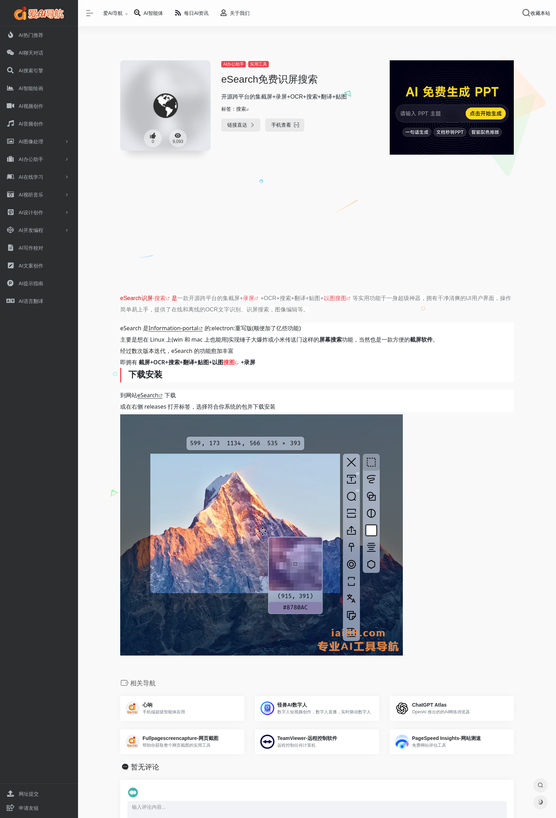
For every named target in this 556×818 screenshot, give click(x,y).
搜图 (229, 362)
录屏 (248, 298)
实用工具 (258, 64)
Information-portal (174, 328)
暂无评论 (145, 767)
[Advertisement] (317, 236)
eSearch (148, 395)
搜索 (241, 109)
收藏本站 (540, 13)
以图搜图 (335, 298)
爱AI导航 (113, 13)
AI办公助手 (233, 64)
